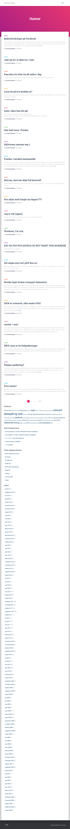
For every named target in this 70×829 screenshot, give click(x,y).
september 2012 (9, 571)
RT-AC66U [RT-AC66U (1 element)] (9, 420)
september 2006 (9, 807)
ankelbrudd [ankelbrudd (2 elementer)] (22, 410)
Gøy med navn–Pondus (16, 130)
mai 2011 (7, 624)
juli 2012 (7, 578)
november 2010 (9, 644)
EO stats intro (8, 460)
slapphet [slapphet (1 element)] (35, 420)
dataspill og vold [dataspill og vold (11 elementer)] (13, 413)
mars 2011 (8, 631)
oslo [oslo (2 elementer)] (49, 418)
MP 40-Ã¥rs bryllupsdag (12, 467)
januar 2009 (8, 717)
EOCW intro (8, 463)
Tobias (7, 480)
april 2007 (8, 783)
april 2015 (8, 499)
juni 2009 (7, 701)
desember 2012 (9, 561)
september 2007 (9, 767)
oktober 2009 (8, 687)
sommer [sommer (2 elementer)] (39, 420)
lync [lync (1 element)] (32, 417)
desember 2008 (9, 721)
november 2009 (9, 684)
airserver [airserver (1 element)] (17, 410)
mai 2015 (7, 495)
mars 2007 (8, 787)
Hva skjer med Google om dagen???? (23, 199)
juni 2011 (7, 621)
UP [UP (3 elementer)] (28, 423)
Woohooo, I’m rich (13, 231)
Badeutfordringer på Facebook (20, 38)
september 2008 (9, 730)
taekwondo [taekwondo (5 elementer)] (8, 423)
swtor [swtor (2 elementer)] (59, 420)
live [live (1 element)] (30, 417)
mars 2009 (8, 711)
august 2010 (8, 654)
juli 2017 (7, 489)
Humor (6, 35)
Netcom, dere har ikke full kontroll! (22, 180)
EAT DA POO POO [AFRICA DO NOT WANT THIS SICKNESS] (35, 245)
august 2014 (8, 512)
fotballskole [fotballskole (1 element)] (54, 414)
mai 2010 (7, 664)
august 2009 (8, 694)
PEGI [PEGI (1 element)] (52, 417)
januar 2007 (8, 793)
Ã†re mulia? (10, 386)
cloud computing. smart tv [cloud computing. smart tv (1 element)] (41, 410)
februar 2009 (8, 714)
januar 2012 (8, 598)
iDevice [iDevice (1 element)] (58, 414)
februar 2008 (8, 750)
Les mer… (40, 46)
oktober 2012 (8, 568)
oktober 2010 (8, 648)
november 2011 (9, 605)
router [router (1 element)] (5, 420)
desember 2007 (9, 757)
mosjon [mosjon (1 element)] (45, 417)
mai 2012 (7, 585)
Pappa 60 (7, 470)
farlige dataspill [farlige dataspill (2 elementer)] (33, 414)
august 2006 (8, 810)
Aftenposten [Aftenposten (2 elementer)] (8, 410)
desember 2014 (9, 505)
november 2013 (9, 538)
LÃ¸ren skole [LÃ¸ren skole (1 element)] (36, 417)
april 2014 (8, 522)
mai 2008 (7, 744)
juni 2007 (7, 777)
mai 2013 (7, 548)
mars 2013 (8, 555)
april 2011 (8, 628)
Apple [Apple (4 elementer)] (33, 410)
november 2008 (9, 724)
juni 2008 (7, 740)
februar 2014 (8, 528)
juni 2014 (7, 515)
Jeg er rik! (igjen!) (13, 213)
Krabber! (18, 441)
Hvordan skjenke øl (18, 438)
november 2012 (9, 565)
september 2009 (9, 691)
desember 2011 (9, 601)
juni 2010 (7, 661)
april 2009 (8, 707)
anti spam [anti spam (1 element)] (28, 410)
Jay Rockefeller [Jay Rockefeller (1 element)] (26, 417)
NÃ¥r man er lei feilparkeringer (20, 345)
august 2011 (8, 615)
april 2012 (8, 588)
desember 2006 (9, 797)
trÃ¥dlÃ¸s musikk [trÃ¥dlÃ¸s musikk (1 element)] (23, 423)
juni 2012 (7, 581)
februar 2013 (8, 558)
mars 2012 (8, 591)
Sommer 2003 (9, 477)
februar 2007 (8, 790)
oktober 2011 (8, 608)
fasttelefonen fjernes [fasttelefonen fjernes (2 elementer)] (44, 414)
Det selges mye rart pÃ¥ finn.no (20, 263)
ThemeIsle (63, 825)
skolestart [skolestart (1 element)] (30, 420)
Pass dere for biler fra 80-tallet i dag (22, 74)
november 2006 (9, 800)
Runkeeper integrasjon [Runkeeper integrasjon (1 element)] (16, 420)
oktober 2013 (8, 542)
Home (62, 3)
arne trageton (9, 435)
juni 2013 (7, 545)
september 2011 (9, 611)
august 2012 (8, 575)
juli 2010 (7, 658)
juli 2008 (7, 737)
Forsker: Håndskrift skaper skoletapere (27, 431)
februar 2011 (8, 634)
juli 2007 (7, 773)
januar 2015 (8, 502)
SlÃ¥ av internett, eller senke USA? (22, 303)
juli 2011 (7, 618)
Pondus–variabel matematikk (20, 159)
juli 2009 (7, 697)
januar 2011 (8, 638)
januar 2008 (8, 754)
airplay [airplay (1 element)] (13, 410)
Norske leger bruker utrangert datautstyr (25, 282)
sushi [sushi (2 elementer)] (55, 420)
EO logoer (8, 457)
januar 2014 (8, 532)
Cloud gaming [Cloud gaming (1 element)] (50, 410)
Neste (39, 401)
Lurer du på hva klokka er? (18, 91)
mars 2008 (8, 747)
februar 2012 (8, 595)
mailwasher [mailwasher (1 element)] (41, 417)
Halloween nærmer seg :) (17, 144)
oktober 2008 (8, 727)
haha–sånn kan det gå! (16, 110)
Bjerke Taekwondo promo (12, 453)
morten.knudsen (9, 431)
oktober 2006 (8, 803)
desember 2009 (9, 681)
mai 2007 (7, 780)
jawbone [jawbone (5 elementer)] (18, 417)
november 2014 (9, 509)
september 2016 (9, 492)
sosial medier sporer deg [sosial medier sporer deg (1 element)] (47, 420)
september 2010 (9, 651)
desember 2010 (9, 641)
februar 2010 (8, 674)
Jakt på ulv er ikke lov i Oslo (19, 59)
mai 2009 (7, 704)
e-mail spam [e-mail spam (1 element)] (25, 414)
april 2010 (8, 667)
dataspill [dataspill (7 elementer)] (57, 410)
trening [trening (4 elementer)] (16, 423)
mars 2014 (8, 525)
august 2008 (8, 734)
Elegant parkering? (14, 365)
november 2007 (9, 760)
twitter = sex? (11, 324)
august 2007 (8, 770)
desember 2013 (9, 535)
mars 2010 (8, 671)
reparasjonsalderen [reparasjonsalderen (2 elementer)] (59, 418)
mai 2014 (7, 518)
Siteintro (7, 473)
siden (19, 48)
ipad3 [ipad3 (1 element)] (10, 417)
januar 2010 (8, 677)
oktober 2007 (8, 764)
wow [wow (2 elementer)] (51, 423)
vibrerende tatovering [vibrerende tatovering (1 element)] (33, 423)
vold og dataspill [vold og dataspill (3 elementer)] (44, 423)
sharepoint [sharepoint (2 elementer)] (25, 420)
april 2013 (8, 552)
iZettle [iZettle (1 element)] (13, 417)
